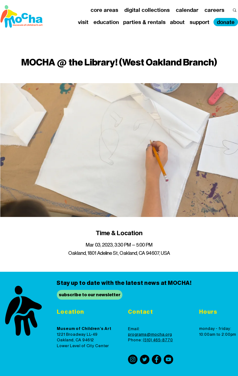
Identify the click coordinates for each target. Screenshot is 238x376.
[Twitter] (144, 359)
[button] (104, 10)
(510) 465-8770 (158, 340)
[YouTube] (168, 359)
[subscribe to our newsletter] (89, 295)
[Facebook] (156, 359)
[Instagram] (132, 359)
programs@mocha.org (150, 334)
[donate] (225, 22)
